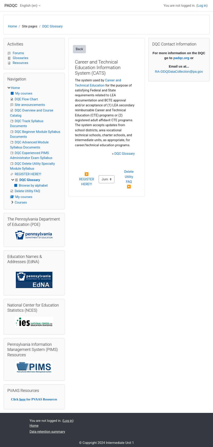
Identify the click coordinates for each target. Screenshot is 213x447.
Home (12, 26)
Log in (201, 6)
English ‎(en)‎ (28, 6)
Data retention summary (47, 432)
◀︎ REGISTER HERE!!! (87, 179)
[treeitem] (34, 145)
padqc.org (181, 58)
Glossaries (17, 58)
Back (79, 49)
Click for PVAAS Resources (34, 399)
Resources (17, 63)
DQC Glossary (52, 26)
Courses (21, 202)
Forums (15, 53)
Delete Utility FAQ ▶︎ (129, 179)
